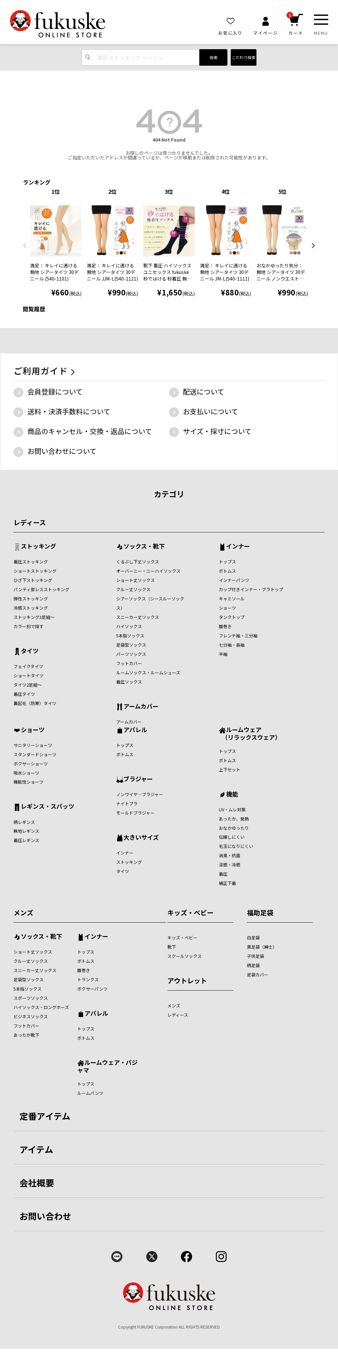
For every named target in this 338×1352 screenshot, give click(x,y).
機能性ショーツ (29, 782)
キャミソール (232, 598)
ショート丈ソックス (135, 580)
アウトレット (187, 980)
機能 (232, 794)
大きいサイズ (141, 837)
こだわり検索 (243, 57)
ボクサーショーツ (31, 763)
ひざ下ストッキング (33, 580)
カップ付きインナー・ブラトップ (251, 589)
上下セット (229, 769)
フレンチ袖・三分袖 (238, 635)
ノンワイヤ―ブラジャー (139, 794)
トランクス (88, 979)
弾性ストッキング (31, 598)
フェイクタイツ (28, 666)
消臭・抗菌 (229, 855)
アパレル (135, 730)
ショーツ (227, 608)
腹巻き (225, 626)
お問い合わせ (45, 1216)
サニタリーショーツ (33, 745)
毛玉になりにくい (236, 846)
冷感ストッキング (31, 608)
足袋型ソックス (131, 645)
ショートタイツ (29, 675)
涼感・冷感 (229, 865)
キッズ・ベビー (190, 912)
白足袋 (253, 937)
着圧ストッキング (31, 561)
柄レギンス (24, 822)
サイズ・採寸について (217, 431)
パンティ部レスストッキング (41, 589)
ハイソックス (129, 626)
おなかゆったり (234, 828)
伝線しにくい (232, 837)
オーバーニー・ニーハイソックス (148, 571)
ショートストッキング (35, 571)
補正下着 (227, 883)
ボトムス (227, 571)
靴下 (171, 947)
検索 (214, 57)
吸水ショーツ (26, 773)
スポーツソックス (31, 998)
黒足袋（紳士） (262, 947)
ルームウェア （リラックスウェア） (250, 733)
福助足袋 (260, 912)
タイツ (30, 651)
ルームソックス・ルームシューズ (148, 672)
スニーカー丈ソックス (137, 617)
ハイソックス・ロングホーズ (41, 1007)
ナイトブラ (127, 803)
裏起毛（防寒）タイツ (35, 703)
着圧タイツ (24, 694)
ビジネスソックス (31, 1016)
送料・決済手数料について (68, 411)
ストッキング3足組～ (34, 617)
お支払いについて (210, 411)
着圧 (223, 874)
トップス (227, 561)
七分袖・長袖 (232, 645)
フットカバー (129, 663)
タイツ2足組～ (28, 685)
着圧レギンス (26, 840)
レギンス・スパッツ (47, 806)
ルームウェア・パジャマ (107, 1066)
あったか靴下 (26, 1035)
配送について (203, 391)
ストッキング (38, 546)
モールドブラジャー (135, 813)
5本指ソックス (130, 635)
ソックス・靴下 (144, 546)
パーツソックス (131, 654)
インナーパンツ (234, 580)
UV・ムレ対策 (232, 809)
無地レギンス (26, 831)
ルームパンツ (90, 1093)
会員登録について (55, 391)
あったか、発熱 (234, 819)
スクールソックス (184, 956)
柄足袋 (253, 965)
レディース (30, 522)
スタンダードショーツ (35, 754)
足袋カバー (257, 974)
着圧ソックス (129, 682)
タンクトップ (232, 617)
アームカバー (140, 706)
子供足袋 (255, 956)
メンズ (23, 912)
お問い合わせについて (61, 451)
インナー (238, 546)
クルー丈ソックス (133, 589)
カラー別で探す (29, 626)
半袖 (223, 654)
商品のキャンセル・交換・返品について (89, 431)
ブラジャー (138, 779)
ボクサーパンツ (92, 989)
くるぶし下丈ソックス (137, 561)
